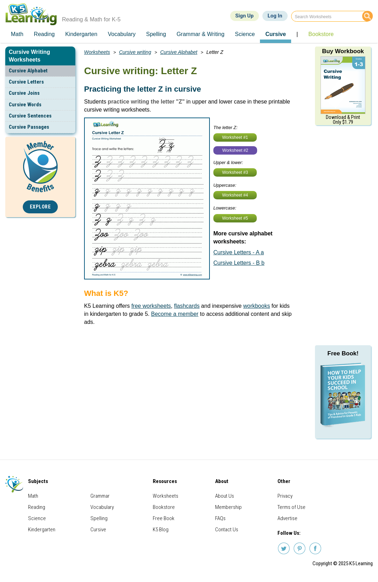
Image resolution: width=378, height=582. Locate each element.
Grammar (100, 496)
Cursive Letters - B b (238, 263)
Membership (228, 507)
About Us (224, 496)
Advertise (287, 518)
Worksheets (97, 52)
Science (37, 518)
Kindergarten (41, 529)
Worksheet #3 (235, 172)
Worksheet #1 (235, 137)
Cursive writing (135, 52)
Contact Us (226, 529)
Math (33, 496)
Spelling (99, 518)
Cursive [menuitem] (275, 34)
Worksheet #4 (235, 195)
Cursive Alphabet (28, 71)
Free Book (163, 518)
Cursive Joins (24, 93)
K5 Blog (161, 529)
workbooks (256, 306)
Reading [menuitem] (44, 34)
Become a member (174, 314)
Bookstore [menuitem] (321, 34)
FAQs (220, 518)
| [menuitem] (297, 34)
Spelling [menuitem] (156, 34)
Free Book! (343, 353)
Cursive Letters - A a (238, 252)
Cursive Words (25, 104)
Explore (40, 207)
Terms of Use (291, 507)
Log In (275, 16)
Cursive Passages (29, 127)
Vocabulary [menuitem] (122, 34)
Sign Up (244, 16)
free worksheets (151, 306)
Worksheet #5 (235, 218)
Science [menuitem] (245, 34)
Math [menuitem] (17, 34)
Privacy (285, 496)
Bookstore (164, 507)
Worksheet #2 (235, 150)
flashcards (187, 306)
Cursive (98, 529)
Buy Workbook (343, 51)
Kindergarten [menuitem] (81, 34)
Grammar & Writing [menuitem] (201, 34)
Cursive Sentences (30, 116)
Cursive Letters (26, 82)
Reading (36, 507)
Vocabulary (102, 507)
